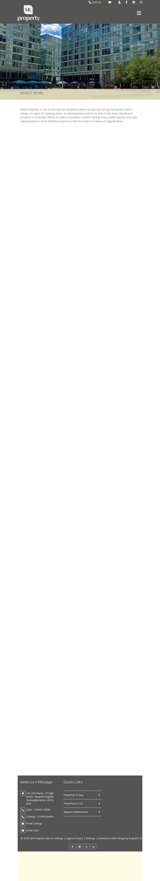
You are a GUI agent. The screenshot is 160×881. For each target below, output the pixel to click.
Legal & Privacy (74, 838)
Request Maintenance (76, 811)
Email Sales (32, 830)
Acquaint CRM (136, 838)
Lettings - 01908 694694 (40, 816)
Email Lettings (34, 823)
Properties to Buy (73, 795)
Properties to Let (73, 803)
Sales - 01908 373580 (38, 809)
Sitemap (90, 838)
